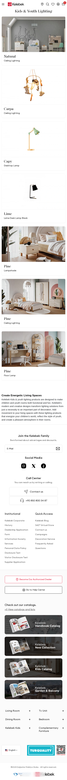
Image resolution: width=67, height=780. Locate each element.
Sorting (38, 774)
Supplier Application (15, 562)
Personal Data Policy (15, 548)
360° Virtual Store (44, 525)
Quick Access (44, 513)
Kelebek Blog (42, 520)
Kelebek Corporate (14, 520)
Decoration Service (45, 539)
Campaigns (41, 534)
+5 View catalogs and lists (20, 609)
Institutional (12, 513)
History (8, 525)
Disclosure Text (12, 552)
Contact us (41, 529)
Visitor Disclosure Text (16, 557)
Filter (28, 774)
